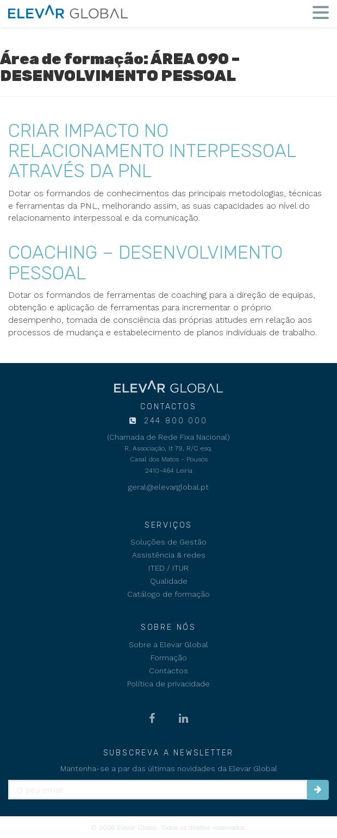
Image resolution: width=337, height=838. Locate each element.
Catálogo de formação (168, 594)
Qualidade (169, 581)
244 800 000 (174, 421)
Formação (169, 657)
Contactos (168, 670)
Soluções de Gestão (168, 541)
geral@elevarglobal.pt (168, 487)
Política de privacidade (168, 683)
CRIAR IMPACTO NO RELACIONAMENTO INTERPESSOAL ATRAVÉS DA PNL (152, 151)
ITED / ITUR (168, 568)
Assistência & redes (168, 555)
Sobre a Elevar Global (168, 644)
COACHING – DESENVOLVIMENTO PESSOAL (145, 262)
